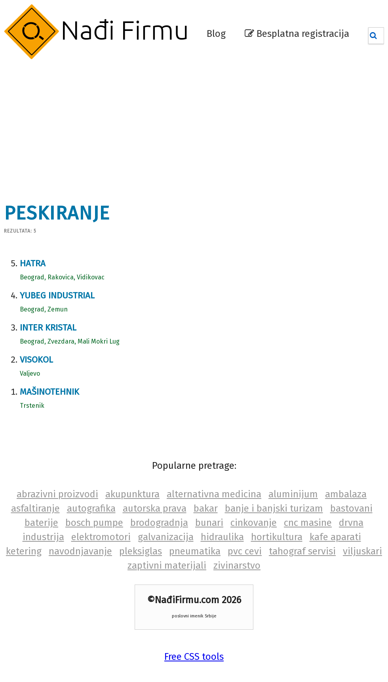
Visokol (36, 359)
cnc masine (308, 522)
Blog (216, 33)
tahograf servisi (302, 551)
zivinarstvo (237, 565)
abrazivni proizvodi (57, 494)
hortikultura (276, 537)
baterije (41, 522)
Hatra (33, 263)
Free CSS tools (194, 656)
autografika (91, 508)
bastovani (351, 508)
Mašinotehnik (49, 391)
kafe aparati (335, 537)
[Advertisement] (154, 126)
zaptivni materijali (166, 565)
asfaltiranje (35, 508)
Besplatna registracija (297, 33)
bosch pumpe (94, 522)
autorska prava (154, 508)
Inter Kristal (48, 327)
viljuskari (362, 551)
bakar (206, 508)
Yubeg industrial (57, 295)
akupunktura (132, 494)
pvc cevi (245, 551)
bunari (209, 522)
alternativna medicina (214, 494)
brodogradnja (159, 522)
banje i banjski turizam (274, 508)
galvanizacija (166, 537)
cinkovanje (253, 522)
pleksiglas (140, 551)
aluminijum (293, 494)
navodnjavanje (80, 551)
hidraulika (222, 537)
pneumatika (195, 551)
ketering (24, 551)
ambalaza (346, 494)
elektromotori (101, 537)
